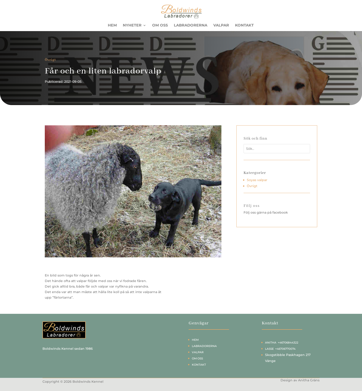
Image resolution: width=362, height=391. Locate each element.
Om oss (160, 25)
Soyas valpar (257, 180)
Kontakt (244, 25)
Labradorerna (190, 25)
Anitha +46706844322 (281, 342)
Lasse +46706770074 (280, 348)
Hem (112, 25)
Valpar (221, 25)
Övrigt (50, 60)
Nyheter (132, 25)
